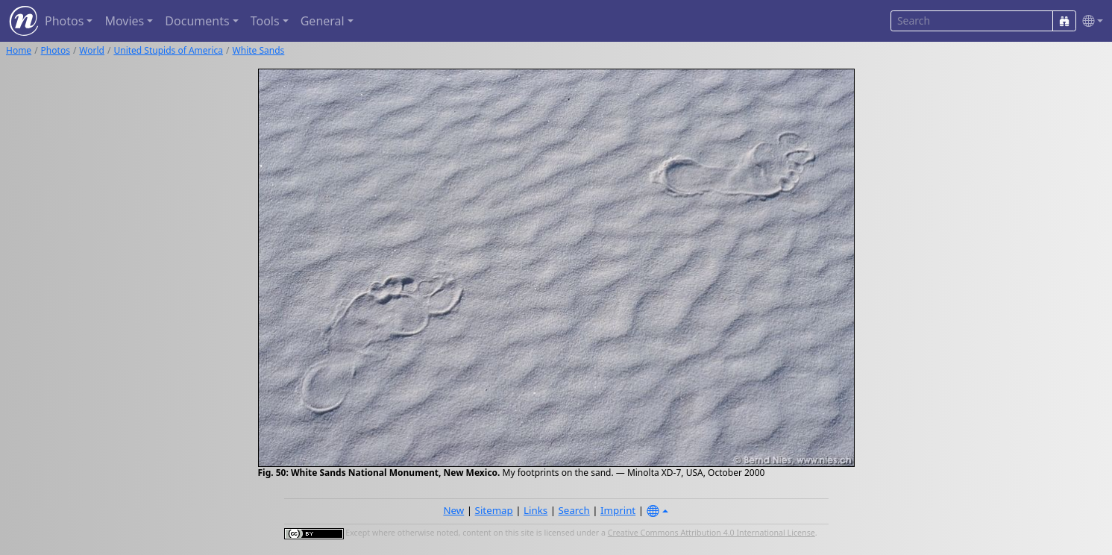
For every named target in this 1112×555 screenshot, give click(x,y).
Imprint (617, 510)
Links (535, 510)
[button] (1089, 21)
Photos (55, 50)
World (91, 50)
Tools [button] (265, 21)
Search (574, 510)
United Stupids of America (168, 50)
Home (18, 50)
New (453, 510)
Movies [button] (124, 21)
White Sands (259, 50)
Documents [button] (197, 21)
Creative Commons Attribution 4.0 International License (711, 532)
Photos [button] (64, 21)
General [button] (323, 21)
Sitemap (494, 510)
